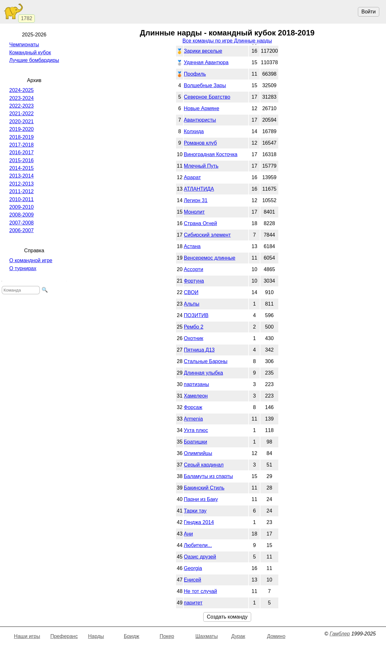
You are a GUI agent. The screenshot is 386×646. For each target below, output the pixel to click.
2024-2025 (21, 90)
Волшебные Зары (205, 85)
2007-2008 (21, 222)
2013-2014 (21, 176)
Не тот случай (200, 591)
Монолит (194, 212)
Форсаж (193, 407)
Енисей (192, 579)
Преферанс (64, 636)
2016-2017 (21, 152)
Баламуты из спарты (208, 476)
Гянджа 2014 (199, 522)
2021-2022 (21, 113)
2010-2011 (21, 199)
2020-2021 (21, 121)
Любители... (198, 545)
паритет (193, 602)
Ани (188, 533)
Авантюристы (200, 120)
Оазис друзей (200, 556)
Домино (276, 636)
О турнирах (22, 268)
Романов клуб (200, 143)
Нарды (96, 636)
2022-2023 (21, 106)
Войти (368, 11)
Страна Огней (200, 223)
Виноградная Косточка (210, 154)
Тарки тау (195, 510)
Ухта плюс (196, 430)
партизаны (196, 384)
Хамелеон (196, 396)
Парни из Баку (201, 499)
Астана (192, 246)
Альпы (191, 304)
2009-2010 (21, 207)
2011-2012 (21, 191)
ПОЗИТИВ (196, 315)
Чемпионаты (24, 44)
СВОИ (191, 292)
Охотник (193, 338)
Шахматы (206, 636)
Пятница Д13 (199, 350)
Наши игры (27, 636)
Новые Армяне (201, 108)
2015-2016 (21, 160)
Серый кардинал (203, 464)
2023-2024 (21, 98)
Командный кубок (30, 52)
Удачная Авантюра (206, 62)
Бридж (131, 636)
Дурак (238, 636)
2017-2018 (21, 145)
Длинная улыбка (203, 373)
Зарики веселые (203, 51)
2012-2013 (21, 183)
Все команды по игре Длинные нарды (227, 40)
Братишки (195, 442)
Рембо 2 (193, 327)
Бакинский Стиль (204, 487)
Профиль (195, 74)
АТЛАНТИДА (199, 189)
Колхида (194, 131)
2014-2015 (21, 168)
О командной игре (30, 260)
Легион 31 (195, 200)
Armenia (193, 419)
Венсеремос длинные (209, 258)
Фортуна (194, 281)
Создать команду (227, 616)
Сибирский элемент (207, 235)
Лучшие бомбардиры (34, 60)
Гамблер (339, 633)
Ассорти (193, 269)
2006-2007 (21, 230)
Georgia (193, 568)
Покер (166, 636)
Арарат (192, 177)
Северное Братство (207, 97)
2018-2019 (21, 137)
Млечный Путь (201, 166)
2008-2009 (21, 214)
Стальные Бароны (205, 361)
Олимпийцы (198, 453)
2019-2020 (21, 129)
